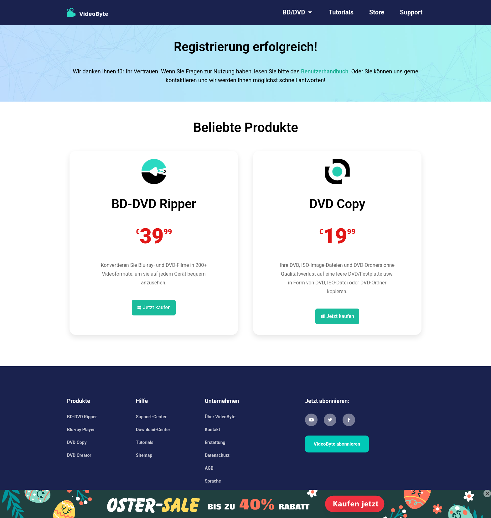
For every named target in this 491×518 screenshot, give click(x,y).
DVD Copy (77, 442)
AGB (209, 468)
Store (376, 12)
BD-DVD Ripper (82, 416)
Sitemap (144, 455)
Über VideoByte (220, 416)
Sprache (213, 481)
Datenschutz (217, 455)
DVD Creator (79, 455)
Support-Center (151, 416)
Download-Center (153, 429)
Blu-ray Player (81, 429)
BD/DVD (293, 12)
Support (411, 12)
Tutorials (341, 12)
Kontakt (212, 429)
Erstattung (215, 442)
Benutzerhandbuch (324, 71)
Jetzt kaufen (157, 307)
